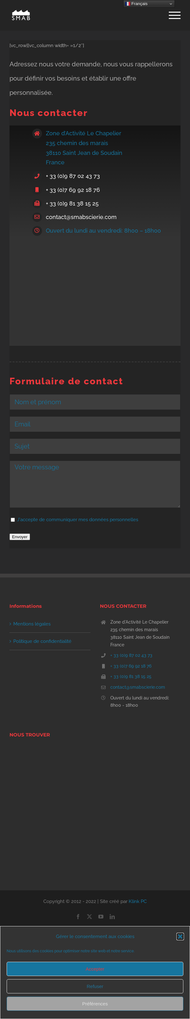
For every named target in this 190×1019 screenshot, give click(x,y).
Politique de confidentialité (42, 641)
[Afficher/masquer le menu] (175, 15)
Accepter (95, 969)
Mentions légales (32, 624)
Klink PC (138, 901)
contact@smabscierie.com (81, 217)
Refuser (95, 986)
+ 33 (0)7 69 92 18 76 (73, 189)
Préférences (95, 1003)
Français (136, 3)
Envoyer (20, 536)
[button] (180, 936)
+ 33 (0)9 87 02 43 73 (73, 176)
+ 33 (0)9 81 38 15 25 (72, 203)
